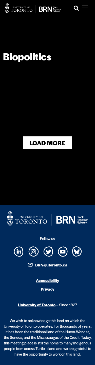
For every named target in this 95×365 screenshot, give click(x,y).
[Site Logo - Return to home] (33, 8)
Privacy (47, 289)
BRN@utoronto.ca (51, 264)
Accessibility (47, 280)
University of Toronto (36, 304)
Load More (47, 143)
